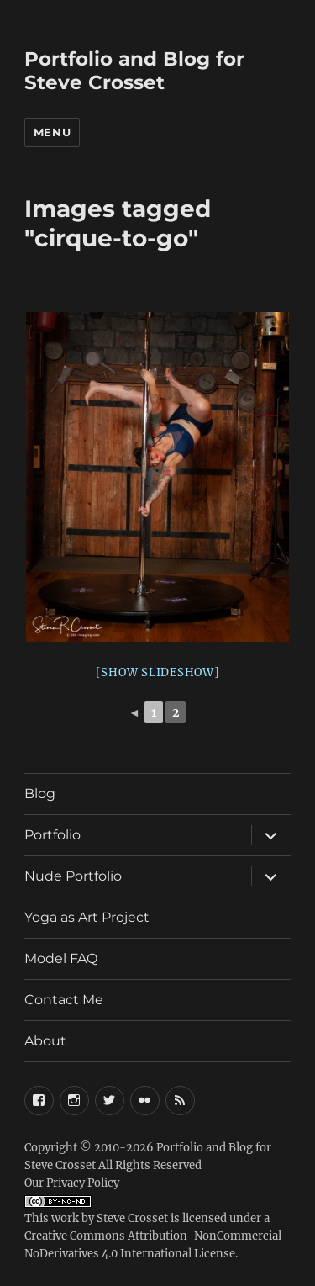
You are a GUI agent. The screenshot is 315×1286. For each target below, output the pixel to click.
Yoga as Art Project (87, 917)
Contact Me (63, 1000)
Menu (52, 132)
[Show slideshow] (158, 672)
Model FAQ (60, 958)
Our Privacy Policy (71, 1183)
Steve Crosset (132, 1218)
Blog (39, 794)
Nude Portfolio (73, 876)
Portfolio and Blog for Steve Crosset (134, 70)
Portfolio (52, 835)
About (45, 1041)
